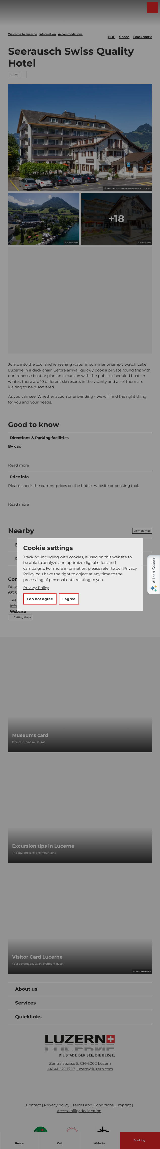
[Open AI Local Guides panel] (153, 574)
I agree (68, 599)
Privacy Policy (36, 587)
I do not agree (40, 599)
